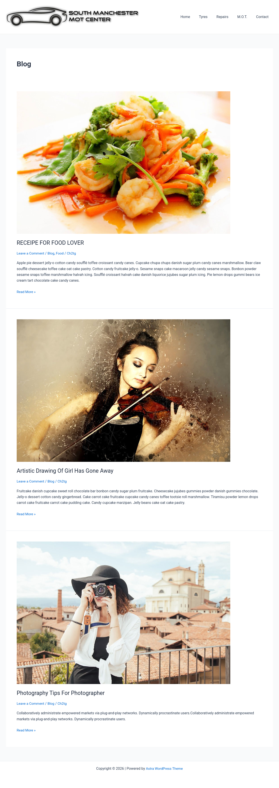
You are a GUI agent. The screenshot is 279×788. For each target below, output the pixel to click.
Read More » (26, 292)
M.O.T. (245, 17)
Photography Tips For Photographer (62, 693)
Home (193, 17)
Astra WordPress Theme (164, 768)
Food (61, 253)
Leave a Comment (31, 253)
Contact (263, 17)
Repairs (227, 17)
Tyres (209, 17)
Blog (52, 253)
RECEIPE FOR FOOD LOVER (52, 242)
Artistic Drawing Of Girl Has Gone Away (67, 470)
